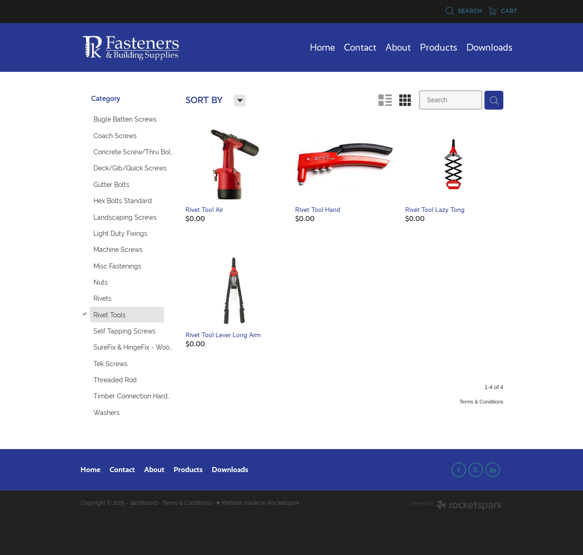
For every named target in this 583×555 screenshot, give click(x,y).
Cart (503, 10)
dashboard (143, 503)
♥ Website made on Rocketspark (257, 503)
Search (463, 10)
